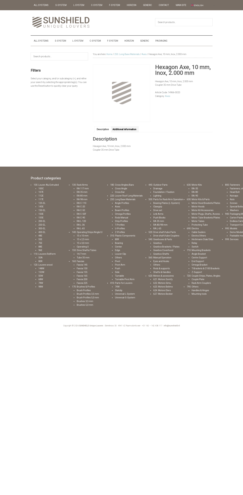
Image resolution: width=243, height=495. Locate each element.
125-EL (41, 203)
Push (117, 268)
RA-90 (195, 195)
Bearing (119, 243)
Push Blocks (159, 217)
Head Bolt (235, 192)
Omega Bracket (199, 264)
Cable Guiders (199, 232)
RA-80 (195, 192)
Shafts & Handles (162, 272)
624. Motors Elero (162, 290)
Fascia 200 (82, 279)
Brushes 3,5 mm (85, 301)
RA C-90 (81, 217)
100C (41, 188)
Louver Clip (120, 254)
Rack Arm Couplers (201, 283)
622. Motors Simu (162, 283)
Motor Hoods (198, 206)
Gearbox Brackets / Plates (166, 246)
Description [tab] (103, 129)
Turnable (119, 276)
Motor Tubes (198, 221)
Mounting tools (199, 294)
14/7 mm (81, 254)
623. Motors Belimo (163, 286)
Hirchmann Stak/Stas (202, 239)
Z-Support (197, 272)
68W (40, 279)
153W (41, 272)
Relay (194, 243)
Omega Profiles (123, 214)
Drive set (157, 210)
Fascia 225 (82, 283)
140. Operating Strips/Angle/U (87, 232)
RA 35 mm (82, 192)
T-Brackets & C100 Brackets (206, 268)
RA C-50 (81, 210)
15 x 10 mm (83, 235)
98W (40, 286)
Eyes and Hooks (161, 261)
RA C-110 (81, 203)
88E (40, 246)
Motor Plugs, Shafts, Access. (206, 214)
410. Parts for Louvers (121, 283)
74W (40, 283)
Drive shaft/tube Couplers (166, 235)
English (197, 5)
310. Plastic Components (122, 235)
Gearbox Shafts (161, 254)
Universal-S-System (125, 297)
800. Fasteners (232, 185)
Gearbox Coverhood (163, 250)
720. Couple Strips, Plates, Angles (203, 276)
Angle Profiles (122, 203)
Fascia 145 (82, 264)
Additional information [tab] (124, 129)
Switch (195, 246)
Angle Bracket (199, 254)
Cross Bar (120, 192)
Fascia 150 (82, 268)
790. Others (192, 286)
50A (40, 257)
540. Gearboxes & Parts (160, 239)
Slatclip (118, 290)
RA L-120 (81, 221)
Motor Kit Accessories (202, 210)
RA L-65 (81, 228)
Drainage (157, 188)
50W (40, 276)
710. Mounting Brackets (199, 250)
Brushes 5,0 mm (85, 305)
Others (118, 257)
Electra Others (199, 235)
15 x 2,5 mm (83, 239)
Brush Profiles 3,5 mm (88, 294)
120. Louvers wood (43, 264)
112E (41, 195)
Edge (117, 250)
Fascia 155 (82, 272)
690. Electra (193, 228)
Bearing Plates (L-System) (166, 203)
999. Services (232, 239)
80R (40, 261)
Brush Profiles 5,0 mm (88, 297)
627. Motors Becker (163, 294)
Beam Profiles (122, 210)
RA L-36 (81, 225)
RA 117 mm (83, 188)
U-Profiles (120, 228)
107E (41, 192)
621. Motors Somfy (163, 279)
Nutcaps (234, 195)
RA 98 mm (82, 199)
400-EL (41, 232)
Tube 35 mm (83, 257)
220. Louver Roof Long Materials (126, 195)
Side (117, 272)
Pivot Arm (120, 264)
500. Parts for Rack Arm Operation (166, 199)
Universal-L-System (125, 294)
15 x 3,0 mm (83, 243)
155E (41, 217)
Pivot (117, 261)
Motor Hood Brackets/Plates (206, 203)
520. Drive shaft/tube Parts (162, 232)
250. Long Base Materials (127, 54)
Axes (144, 54)
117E (41, 199)
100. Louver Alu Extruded (46, 185)
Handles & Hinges (200, 290)
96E (40, 250)
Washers (234, 210)
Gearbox (157, 243)
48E (40, 235)
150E (41, 214)
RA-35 (195, 188)
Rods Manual (121, 217)
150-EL (41, 210)
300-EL (41, 228)
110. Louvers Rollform (45, 254)
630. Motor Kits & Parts (198, 199)
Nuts (232, 199)
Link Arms (158, 214)
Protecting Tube (200, 225)
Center (118, 246)
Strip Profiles (121, 221)
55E (40, 239)
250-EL (41, 225)
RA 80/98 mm (160, 225)
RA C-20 (81, 206)
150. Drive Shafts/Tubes (84, 250)
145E (41, 206)
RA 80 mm (82, 195)
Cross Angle (121, 188)
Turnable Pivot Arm (125, 279)
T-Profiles (120, 225)
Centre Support (199, 257)
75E (40, 243)
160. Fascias (78, 261)
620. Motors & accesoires (161, 276)
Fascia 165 (82, 276)
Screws (233, 203)
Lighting (157, 195)
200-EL (41, 221)
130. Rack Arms (80, 185)
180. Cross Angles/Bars (122, 185)
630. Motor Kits (194, 185)
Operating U (83, 246)
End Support (198, 261)
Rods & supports (161, 268)
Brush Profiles (84, 290)
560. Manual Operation (160, 257)
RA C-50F (81, 214)
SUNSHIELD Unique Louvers (91, 326)
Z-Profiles (120, 232)
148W (41, 268)
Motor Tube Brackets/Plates (206, 217)
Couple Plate (198, 279)
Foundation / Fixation (163, 192)
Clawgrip (157, 206)
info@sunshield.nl (172, 326)
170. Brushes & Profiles (83, 286)
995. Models (231, 228)
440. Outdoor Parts (158, 185)
